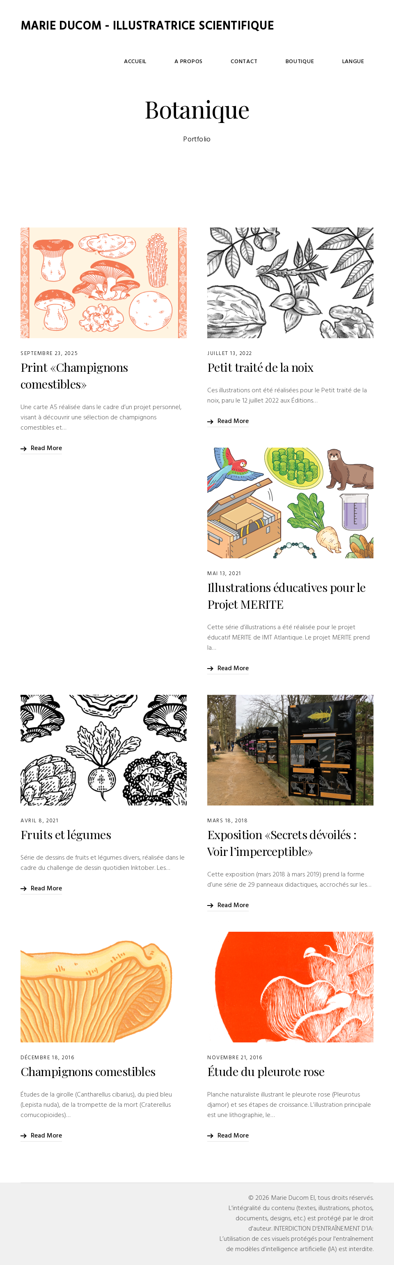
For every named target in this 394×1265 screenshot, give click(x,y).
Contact (289, 79)
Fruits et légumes (66, 834)
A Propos (252, 79)
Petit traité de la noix (260, 367)
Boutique (327, 79)
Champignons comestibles (88, 1071)
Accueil (217, 79)
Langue (362, 79)
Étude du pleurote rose (265, 1071)
